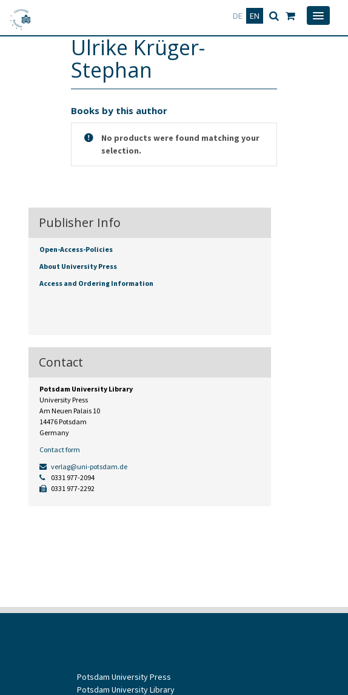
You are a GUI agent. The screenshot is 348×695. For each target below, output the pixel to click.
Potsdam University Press (124, 676)
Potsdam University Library (126, 689)
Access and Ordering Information (96, 283)
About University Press (78, 266)
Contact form (59, 449)
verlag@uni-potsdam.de (83, 466)
